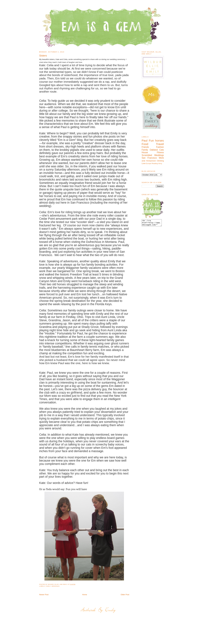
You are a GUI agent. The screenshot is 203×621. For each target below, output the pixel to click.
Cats (161, 150)
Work (161, 158)
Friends (145, 147)
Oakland (154, 150)
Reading (155, 163)
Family (48, 586)
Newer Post (43, 595)
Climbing (160, 161)
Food (145, 144)
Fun (151, 140)
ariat (143, 161)
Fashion (160, 147)
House (145, 152)
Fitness (160, 152)
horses (159, 140)
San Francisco (149, 158)
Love (144, 163)
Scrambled (147, 155)
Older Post (125, 595)
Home (84, 595)
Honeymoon (151, 161)
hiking (160, 163)
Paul (144, 140)
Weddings (56, 586)
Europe (148, 163)
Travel (160, 144)
